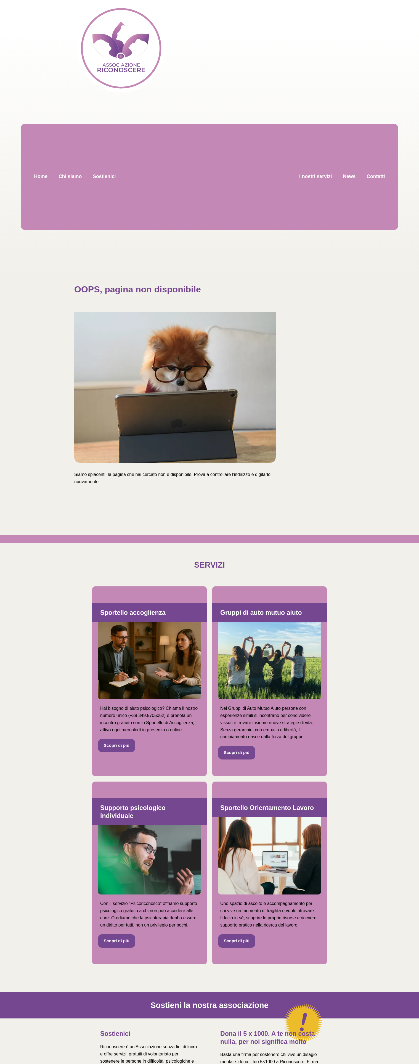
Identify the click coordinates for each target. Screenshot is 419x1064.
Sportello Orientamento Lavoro (267, 807)
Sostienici (115, 1033)
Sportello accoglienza (133, 612)
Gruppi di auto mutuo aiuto (261, 612)
